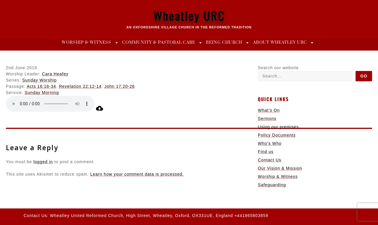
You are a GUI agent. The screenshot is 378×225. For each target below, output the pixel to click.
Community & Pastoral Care (158, 42)
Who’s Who (269, 143)
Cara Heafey (55, 74)
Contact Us (269, 160)
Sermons (267, 118)
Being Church (224, 42)
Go (363, 76)
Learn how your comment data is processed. (137, 174)
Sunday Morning (42, 92)
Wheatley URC (189, 15)
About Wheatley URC (280, 42)
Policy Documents (277, 135)
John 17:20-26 (120, 86)
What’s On (269, 110)
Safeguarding (272, 184)
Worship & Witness (86, 42)
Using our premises (278, 126)
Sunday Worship (39, 80)
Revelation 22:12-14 (80, 86)
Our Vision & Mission (280, 168)
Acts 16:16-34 (41, 86)
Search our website (278, 67)
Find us (265, 151)
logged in (43, 161)
